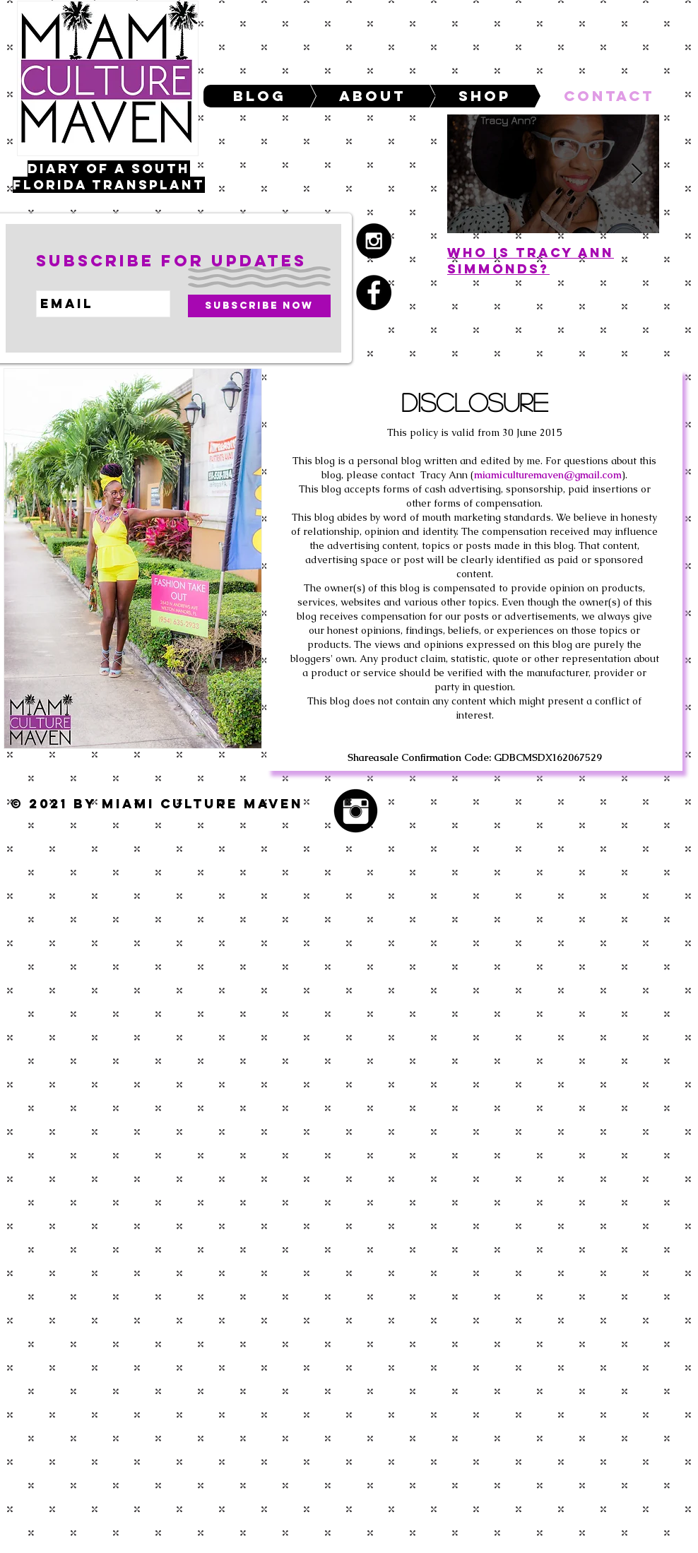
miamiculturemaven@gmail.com (548, 474)
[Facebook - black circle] (373, 292)
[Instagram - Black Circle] (373, 241)
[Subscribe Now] (259, 306)
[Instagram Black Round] (355, 811)
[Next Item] (636, 174)
